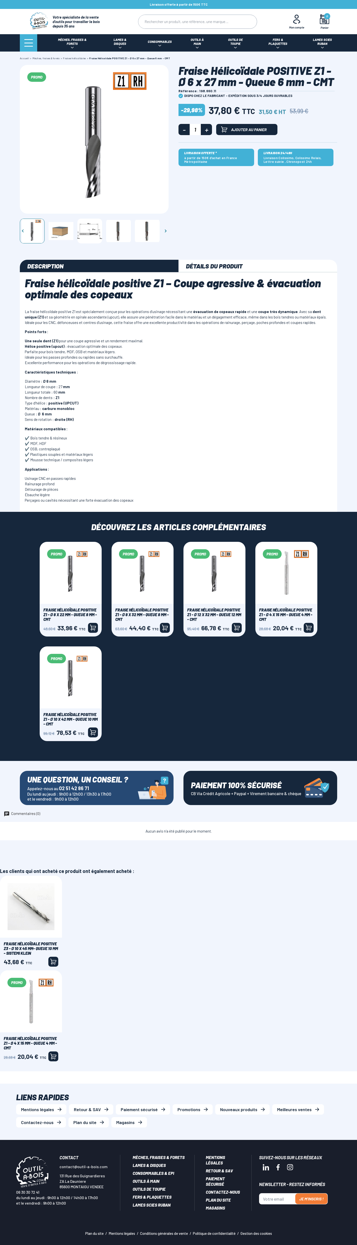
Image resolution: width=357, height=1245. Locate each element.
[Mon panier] (325, 21)
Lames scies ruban (152, 1204)
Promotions (189, 1109)
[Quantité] (195, 129)
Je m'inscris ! (311, 1198)
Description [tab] (45, 266)
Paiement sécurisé (139, 1109)
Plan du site (84, 1122)
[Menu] (28, 43)
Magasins (125, 1122)
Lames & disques (149, 1165)
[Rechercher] (187, 22)
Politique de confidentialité (214, 1233)
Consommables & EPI (153, 1173)
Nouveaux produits (238, 1109)
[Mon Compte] (296, 21)
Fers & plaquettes (152, 1196)
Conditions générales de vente (164, 1233)
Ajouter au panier (244, 129)
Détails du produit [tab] (214, 266)
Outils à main (146, 1181)
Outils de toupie (149, 1189)
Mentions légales (37, 1109)
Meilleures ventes (294, 1109)
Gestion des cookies (256, 1233)
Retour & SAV (87, 1109)
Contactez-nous (37, 1122)
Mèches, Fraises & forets (159, 1157)
